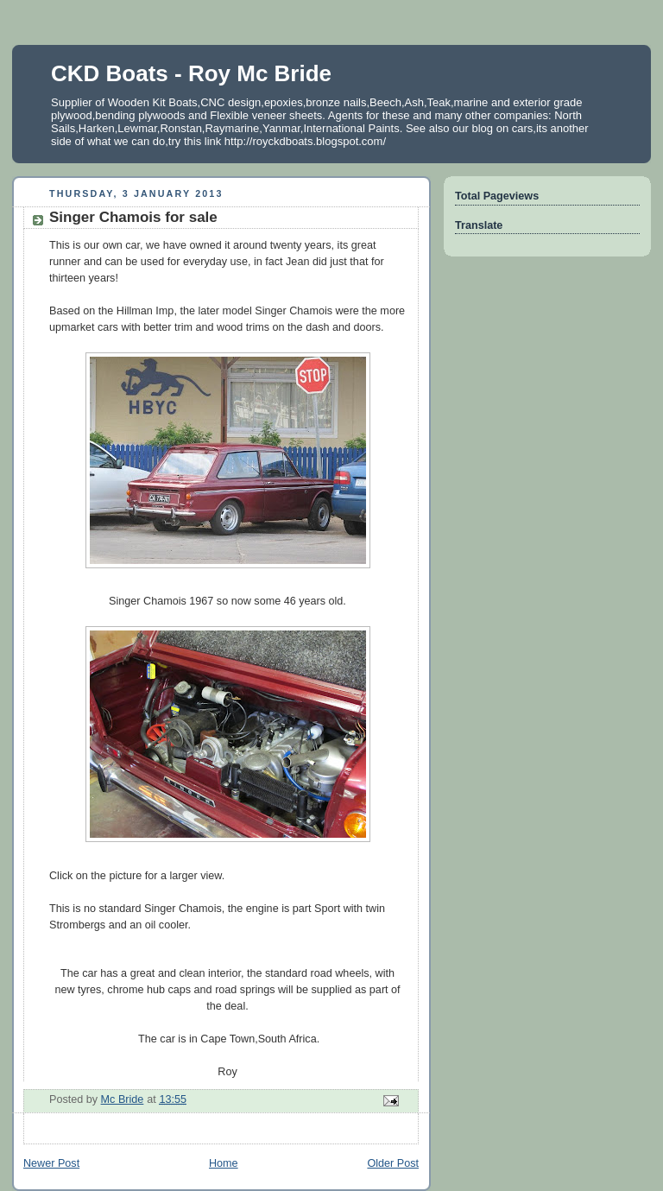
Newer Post (51, 1163)
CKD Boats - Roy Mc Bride (191, 73)
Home (223, 1163)
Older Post (393, 1163)
